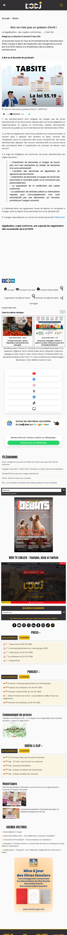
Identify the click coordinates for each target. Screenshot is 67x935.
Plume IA (22, 348)
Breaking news (10, 348)
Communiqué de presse (48, 348)
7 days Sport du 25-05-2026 (20, 652)
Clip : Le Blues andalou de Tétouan (23, 774)
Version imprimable (47, 290)
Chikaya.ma (59, 217)
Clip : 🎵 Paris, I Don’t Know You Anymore (25, 761)
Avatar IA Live (45, 360)
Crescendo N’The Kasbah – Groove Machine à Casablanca (27, 840)
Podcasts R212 (51, 354)
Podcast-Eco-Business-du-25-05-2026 (25, 687)
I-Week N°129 (14, 660)
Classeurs (24, 637)
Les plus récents (9, 637)
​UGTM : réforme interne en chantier (16, 478)
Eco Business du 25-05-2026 (20, 656)
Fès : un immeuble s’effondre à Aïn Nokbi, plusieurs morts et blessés (29, 483)
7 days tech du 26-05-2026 (20, 644)
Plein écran (60, 566)
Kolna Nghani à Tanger (13, 832)
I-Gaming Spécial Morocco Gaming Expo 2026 (28, 648)
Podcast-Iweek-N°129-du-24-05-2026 (24, 691)
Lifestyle (49, 351)
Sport (22, 354)
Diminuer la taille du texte (45, 298)
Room (15, 18)
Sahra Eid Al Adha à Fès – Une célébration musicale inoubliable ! (29, 836)
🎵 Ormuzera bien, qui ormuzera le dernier (26, 757)
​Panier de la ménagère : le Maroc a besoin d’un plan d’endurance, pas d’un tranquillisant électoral (49, 343)
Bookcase (20, 360)
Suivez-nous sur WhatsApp (33, 443)
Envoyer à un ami (25, 290)
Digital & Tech (19, 351)
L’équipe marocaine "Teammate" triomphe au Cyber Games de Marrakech (32, 469)
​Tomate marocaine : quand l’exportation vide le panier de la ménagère (17, 343)
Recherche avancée (9, 494)
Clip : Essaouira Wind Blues (19, 765)
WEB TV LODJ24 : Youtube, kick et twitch (33, 557)
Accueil (5, 18)
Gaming (31, 348)
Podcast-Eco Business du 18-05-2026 (24, 702)
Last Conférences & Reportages (48, 357)
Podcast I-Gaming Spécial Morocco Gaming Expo (29, 683)
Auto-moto (32, 354)
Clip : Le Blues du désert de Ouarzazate (25, 770)
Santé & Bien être (36, 351)
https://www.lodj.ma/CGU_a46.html (45, 618)
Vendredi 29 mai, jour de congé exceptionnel (20, 473)
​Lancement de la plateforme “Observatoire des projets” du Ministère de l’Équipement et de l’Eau (40, 810)
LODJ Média (31, 360)
